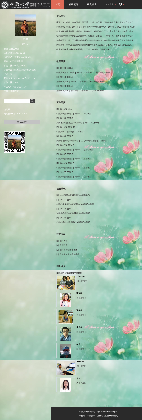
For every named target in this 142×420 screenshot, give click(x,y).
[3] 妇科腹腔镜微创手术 (66, 250)
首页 (57, 4)
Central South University (107, 416)
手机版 (82, 416)
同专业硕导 (22, 122)
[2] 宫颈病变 (62, 245)
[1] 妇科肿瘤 (62, 241)
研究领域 (91, 4)
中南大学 (91, 416)
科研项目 (73, 4)
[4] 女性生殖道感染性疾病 (67, 254)
